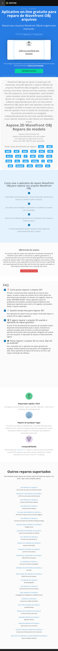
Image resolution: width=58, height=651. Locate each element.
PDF (49, 156)
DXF (33, 151)
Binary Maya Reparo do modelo (29, 611)
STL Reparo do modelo (29, 580)
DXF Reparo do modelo (28, 518)
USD (30, 165)
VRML (35, 161)
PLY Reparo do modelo (29, 562)
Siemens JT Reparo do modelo (29, 549)
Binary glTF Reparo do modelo (29, 543)
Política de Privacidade (35, 66)
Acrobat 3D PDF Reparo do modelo (29, 568)
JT (25, 156)
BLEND (20, 165)
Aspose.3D (21, 450)
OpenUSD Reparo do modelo (28, 623)
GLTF (9, 156)
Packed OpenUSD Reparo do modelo (29, 630)
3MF (49, 146)
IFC (47, 165)
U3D (26, 161)
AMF (8, 151)
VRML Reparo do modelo (29, 593)
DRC (42, 151)
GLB (18, 156)
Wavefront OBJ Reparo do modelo (29, 555)
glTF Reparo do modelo (29, 537)
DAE (25, 151)
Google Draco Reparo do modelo (29, 525)
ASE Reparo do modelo (29, 506)
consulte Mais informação (29, 271)
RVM (9, 161)
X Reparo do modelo (29, 599)
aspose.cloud (38, 34)
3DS (41, 146)
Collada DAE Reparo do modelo (29, 512)
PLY (41, 156)
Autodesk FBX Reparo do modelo (29, 531)
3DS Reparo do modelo (29, 487)
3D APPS (23, 9)
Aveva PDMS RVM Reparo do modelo (29, 574)
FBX (50, 151)
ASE (16, 151)
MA (49, 161)
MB (10, 165)
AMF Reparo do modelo (29, 500)
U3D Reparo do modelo (29, 586)
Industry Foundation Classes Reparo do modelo (29, 636)
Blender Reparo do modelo (29, 617)
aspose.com (27, 34)
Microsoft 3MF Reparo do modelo (29, 494)
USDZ (39, 165)
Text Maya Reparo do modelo (29, 605)
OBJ (33, 156)
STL (17, 161)
